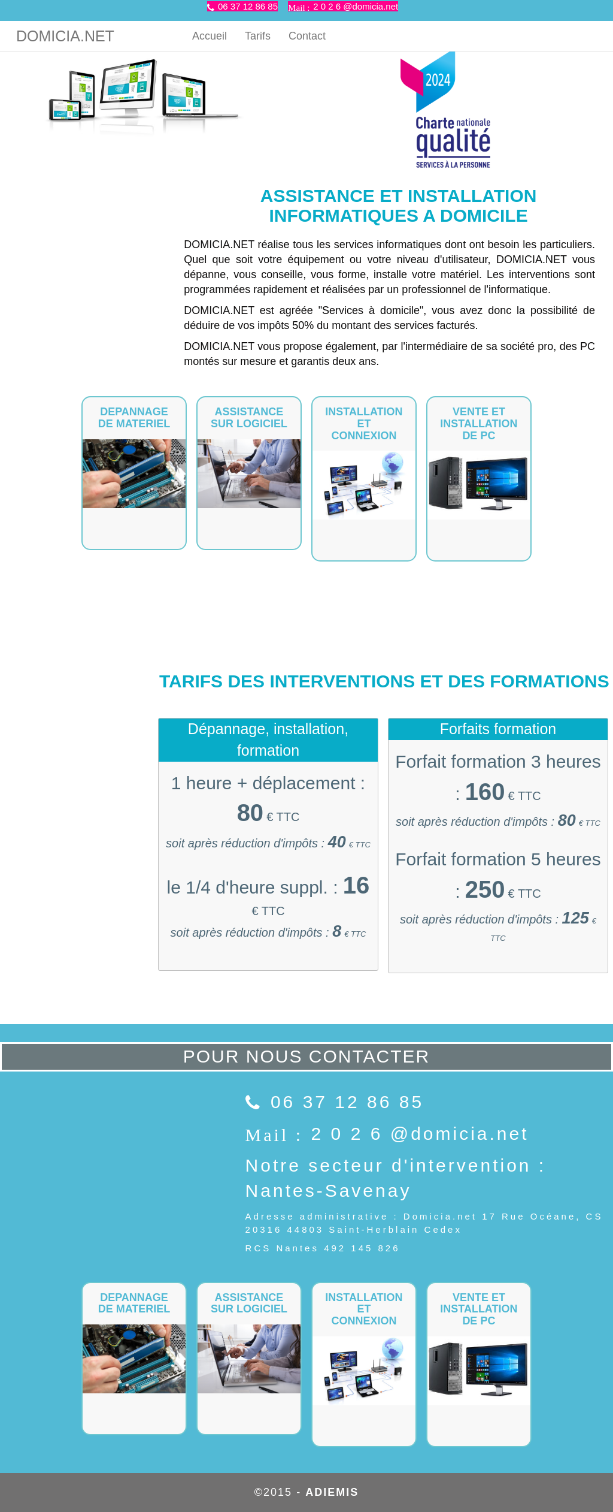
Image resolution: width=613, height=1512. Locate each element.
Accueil (209, 36)
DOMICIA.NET (65, 36)
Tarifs (258, 36)
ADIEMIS (332, 1492)
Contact (307, 36)
